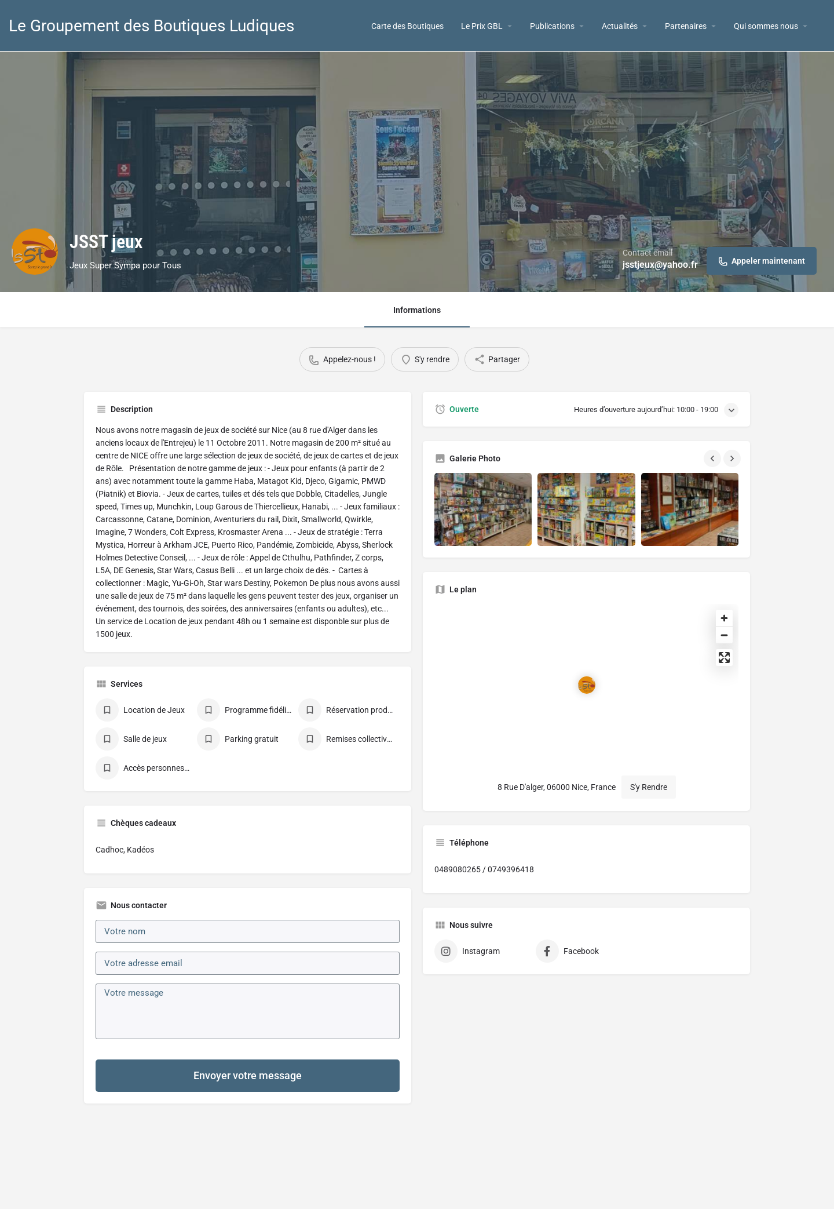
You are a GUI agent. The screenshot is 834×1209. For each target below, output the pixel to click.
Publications (552, 26)
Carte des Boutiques (407, 26)
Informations (417, 310)
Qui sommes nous (766, 26)
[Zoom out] (724, 635)
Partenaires (686, 26)
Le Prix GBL (482, 26)
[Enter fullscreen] (724, 657)
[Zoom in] (724, 618)
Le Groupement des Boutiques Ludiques (151, 25)
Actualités (620, 26)
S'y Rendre (648, 787)
